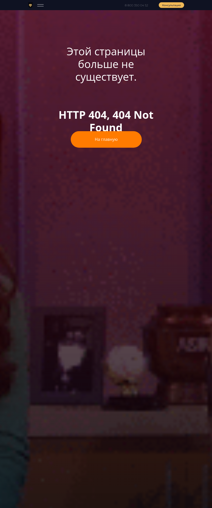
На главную (106, 139)
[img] (30, 5)
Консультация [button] (171, 5)
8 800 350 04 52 (136, 5)
